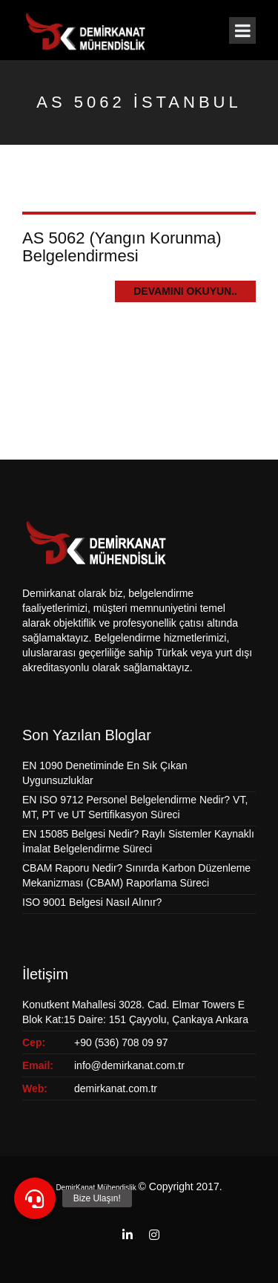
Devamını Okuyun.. (185, 291)
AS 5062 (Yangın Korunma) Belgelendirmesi (122, 247)
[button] (35, 1198)
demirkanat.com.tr (115, 1088)
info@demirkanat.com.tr (129, 1065)
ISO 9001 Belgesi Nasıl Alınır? (92, 902)
